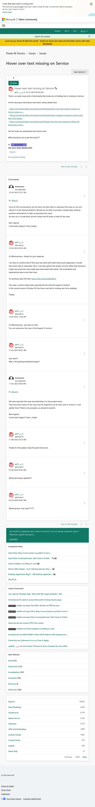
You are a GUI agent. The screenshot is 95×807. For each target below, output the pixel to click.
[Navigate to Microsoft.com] (8, 19)
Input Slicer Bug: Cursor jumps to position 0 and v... (29, 553)
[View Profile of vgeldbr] (11, 646)
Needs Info (13, 666)
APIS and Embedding (17, 729)
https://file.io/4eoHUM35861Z (44, 278)
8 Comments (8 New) (16, 157)
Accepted (18, 145)
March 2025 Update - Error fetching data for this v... (30, 569)
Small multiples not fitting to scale (22, 563)
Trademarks (5, 794)
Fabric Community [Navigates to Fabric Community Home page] (28, 19)
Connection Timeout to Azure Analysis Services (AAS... (46, 646)
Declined (12, 684)
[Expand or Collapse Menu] (3, 25)
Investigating (14, 672)
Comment (13, 539)
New (10, 660)
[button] (84, 195)
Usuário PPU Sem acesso (33, 623)
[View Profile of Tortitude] (12, 599)
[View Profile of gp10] (16, 92)
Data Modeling (14, 707)
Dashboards (13, 712)
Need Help (12, 751)
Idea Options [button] (79, 72)
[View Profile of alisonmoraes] (13, 623)
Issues (32, 53)
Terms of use (6, 790)
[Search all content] (63, 36)
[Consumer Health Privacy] (32, 799)
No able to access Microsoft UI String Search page (40, 599)
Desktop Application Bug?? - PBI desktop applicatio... (30, 574)
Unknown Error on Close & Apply (35, 640)
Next (85, 757)
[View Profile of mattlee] (19, 605)
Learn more (7, 12)
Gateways (12, 723)
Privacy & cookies (7, 786)
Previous (68, 757)
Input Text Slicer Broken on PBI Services (42, 605)
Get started (47, 43)
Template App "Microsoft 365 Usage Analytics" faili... (41, 594)
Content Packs (14, 740)
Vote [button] (14, 83)
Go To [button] (83, 31)
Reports (12, 152)
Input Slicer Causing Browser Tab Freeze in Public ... (30, 558)
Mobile (11, 746)
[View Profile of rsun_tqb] (12, 594)
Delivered (12, 689)
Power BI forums (15, 53)
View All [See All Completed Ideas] (12, 579)
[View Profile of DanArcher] (12, 640)
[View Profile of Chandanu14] (13, 634)
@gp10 (15, 200)
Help (74, 31)
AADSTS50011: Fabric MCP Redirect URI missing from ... (45, 634)
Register (58, 31)
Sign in (66, 31)
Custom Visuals (14, 734)
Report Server (14, 718)
